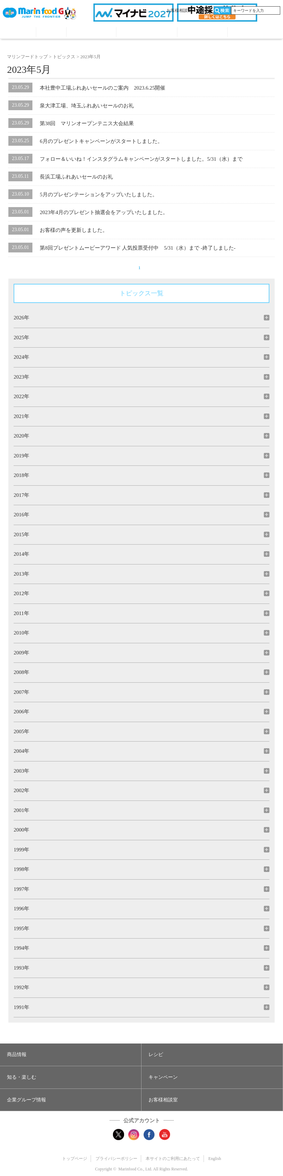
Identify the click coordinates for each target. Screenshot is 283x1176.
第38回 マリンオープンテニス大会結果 (87, 123)
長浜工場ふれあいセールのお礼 (76, 177)
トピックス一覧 (141, 293)
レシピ (51, 32)
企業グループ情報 (202, 32)
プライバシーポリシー (116, 1158)
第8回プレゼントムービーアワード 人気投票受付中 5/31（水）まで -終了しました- (138, 248)
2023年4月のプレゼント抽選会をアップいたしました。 (104, 212)
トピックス (64, 56)
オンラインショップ (252, 32)
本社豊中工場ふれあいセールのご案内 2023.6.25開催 (102, 88)
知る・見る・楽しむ (91, 32)
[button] (70, 1055)
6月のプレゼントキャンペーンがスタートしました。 (101, 141)
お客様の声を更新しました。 (74, 230)
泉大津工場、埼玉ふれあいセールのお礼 (87, 105)
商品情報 (19, 32)
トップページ (74, 1158)
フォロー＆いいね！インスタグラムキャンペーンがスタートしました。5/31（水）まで (141, 159)
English (202, 10)
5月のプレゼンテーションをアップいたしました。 (99, 194)
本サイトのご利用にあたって (173, 1158)
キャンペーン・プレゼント (146, 32)
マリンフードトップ (27, 56)
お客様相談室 (179, 10)
